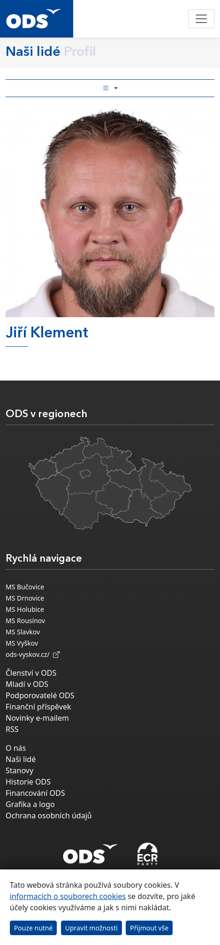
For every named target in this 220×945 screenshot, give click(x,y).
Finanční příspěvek (38, 706)
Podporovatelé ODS (40, 695)
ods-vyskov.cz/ (33, 654)
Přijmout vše (149, 927)
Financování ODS (35, 793)
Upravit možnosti (91, 927)
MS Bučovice (25, 586)
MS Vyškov (22, 643)
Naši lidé (21, 759)
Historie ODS (28, 782)
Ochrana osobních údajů (49, 815)
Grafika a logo (30, 804)
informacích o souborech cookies (68, 896)
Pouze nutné (33, 927)
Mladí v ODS (27, 684)
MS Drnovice (25, 598)
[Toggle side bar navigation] (110, 88)
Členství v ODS (31, 673)
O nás (16, 748)
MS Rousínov (25, 620)
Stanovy (19, 770)
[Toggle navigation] (201, 18)
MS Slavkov (23, 631)
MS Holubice (25, 609)
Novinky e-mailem (37, 718)
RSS (12, 729)
